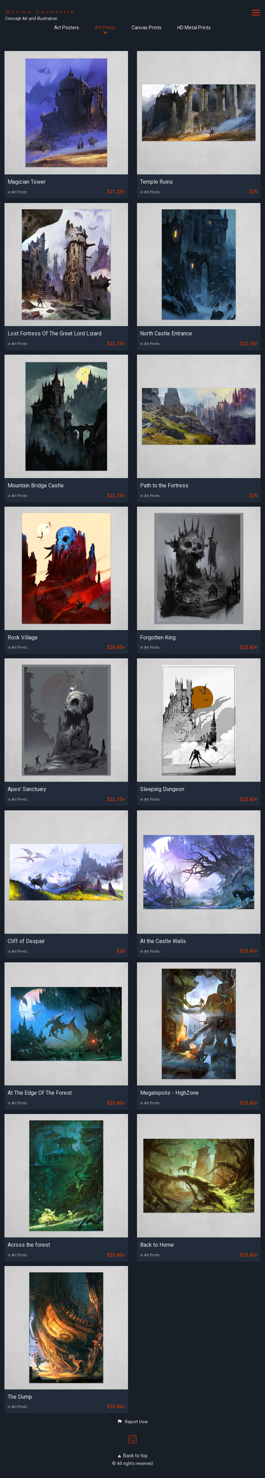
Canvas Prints (146, 27)
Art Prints (105, 27)
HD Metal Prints (194, 27)
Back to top (133, 1455)
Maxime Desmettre (40, 12)
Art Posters (66, 27)
